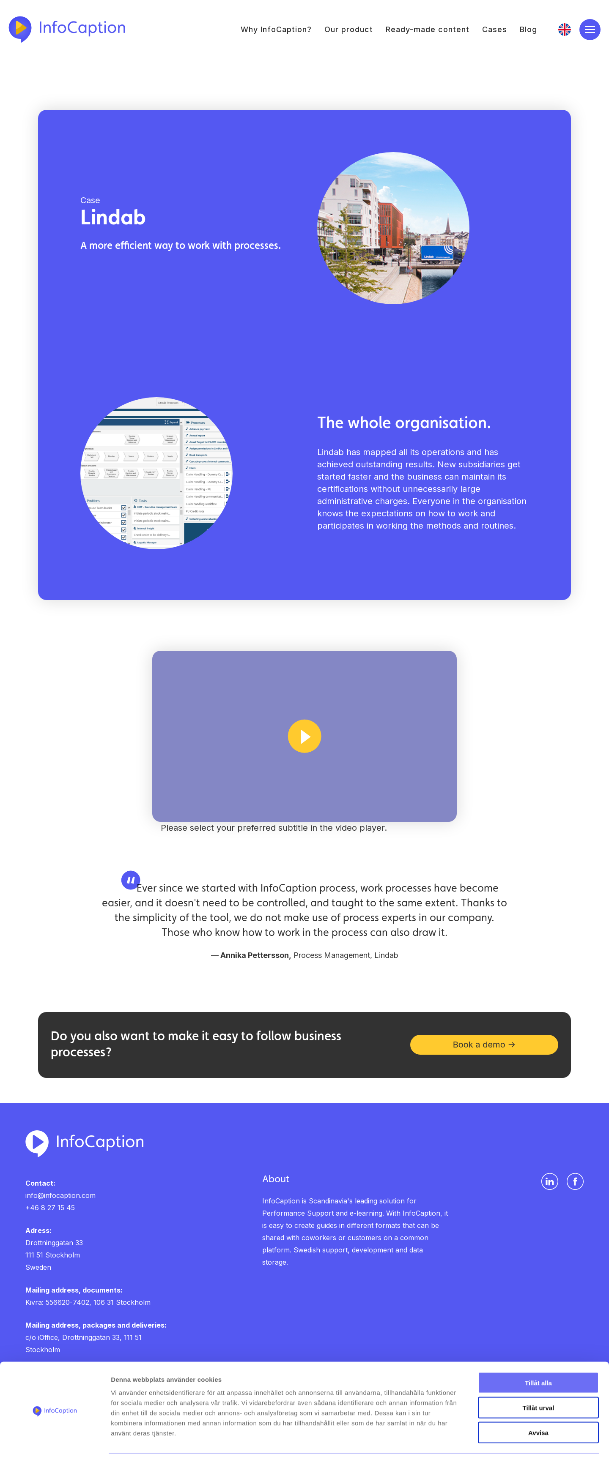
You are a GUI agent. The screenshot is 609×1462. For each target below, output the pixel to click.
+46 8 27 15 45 (50, 1208)
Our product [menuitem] (348, 29)
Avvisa (538, 1408)
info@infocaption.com (60, 1196)
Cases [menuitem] (494, 29)
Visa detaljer (459, 1445)
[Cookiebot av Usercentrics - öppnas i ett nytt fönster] (55, 1445)
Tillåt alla (538, 1358)
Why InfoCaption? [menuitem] (276, 29)
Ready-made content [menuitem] (427, 29)
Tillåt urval (538, 1383)
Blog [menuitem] (528, 29)
